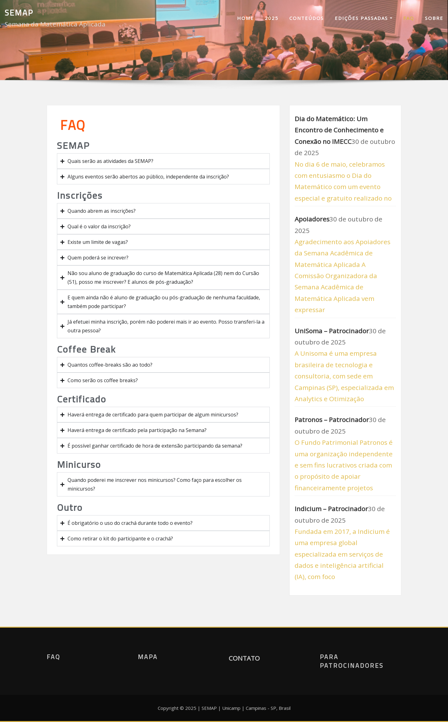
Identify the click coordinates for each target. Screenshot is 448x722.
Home (245, 18)
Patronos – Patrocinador (332, 419)
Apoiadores (312, 219)
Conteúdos (306, 18)
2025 (271, 18)
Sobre (434, 18)
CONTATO (244, 658)
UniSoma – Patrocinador (332, 330)
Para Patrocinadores (352, 661)
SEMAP (19, 13)
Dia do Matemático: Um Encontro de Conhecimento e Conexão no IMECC (339, 130)
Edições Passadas (363, 18)
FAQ (408, 18)
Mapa (148, 657)
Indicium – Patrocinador (331, 508)
